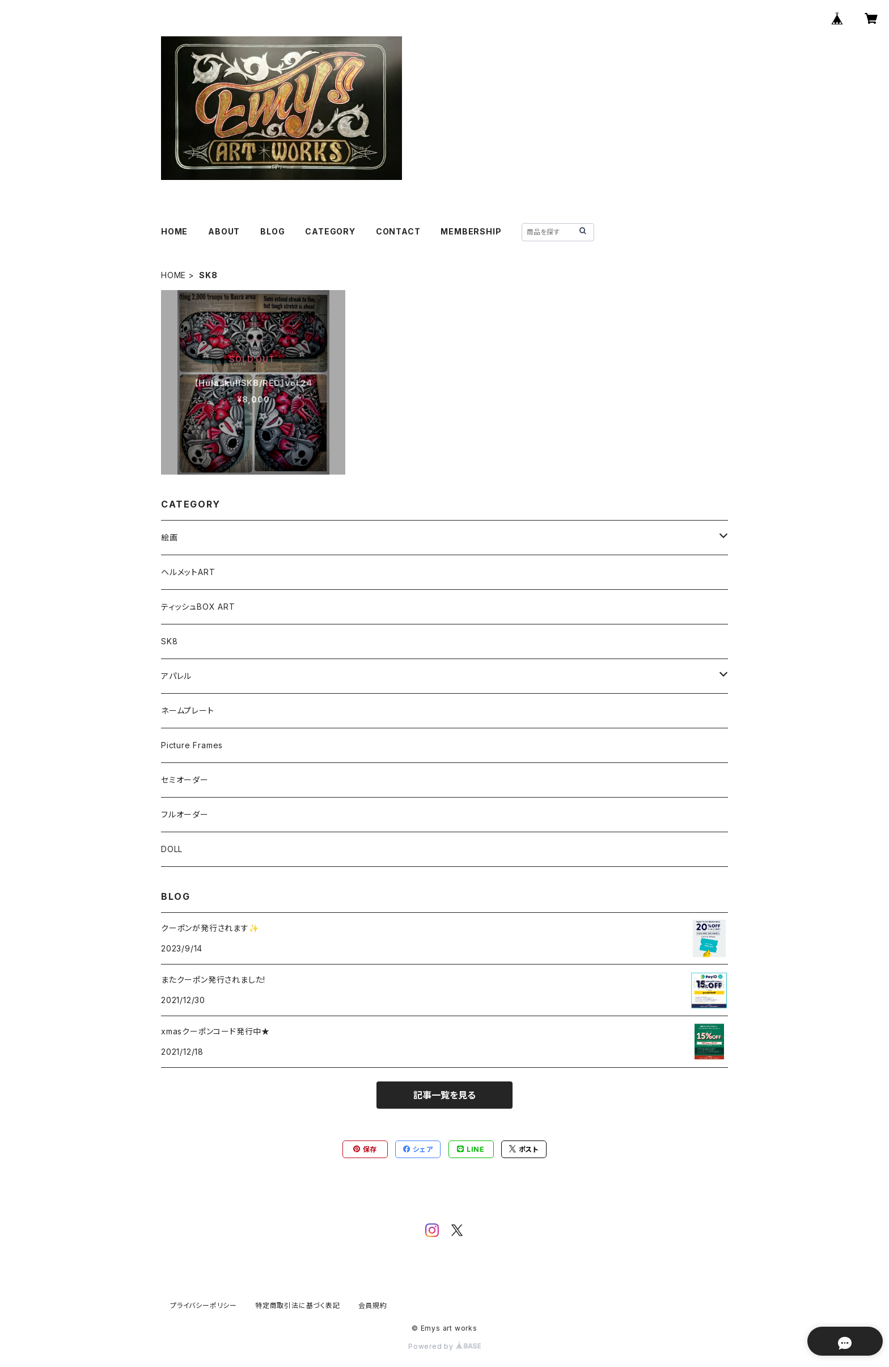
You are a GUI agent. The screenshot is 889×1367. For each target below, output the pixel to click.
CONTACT (398, 231)
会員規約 (372, 1305)
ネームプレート (187, 710)
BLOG (272, 231)
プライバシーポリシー (203, 1305)
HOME (174, 231)
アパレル (176, 676)
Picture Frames (192, 745)
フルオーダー (185, 814)
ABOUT (224, 231)
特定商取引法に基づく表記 (297, 1305)
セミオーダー (185, 780)
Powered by (444, 1346)
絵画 (169, 537)
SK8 (169, 641)
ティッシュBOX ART (198, 606)
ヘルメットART (188, 572)
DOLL (172, 849)
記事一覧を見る (444, 1095)
